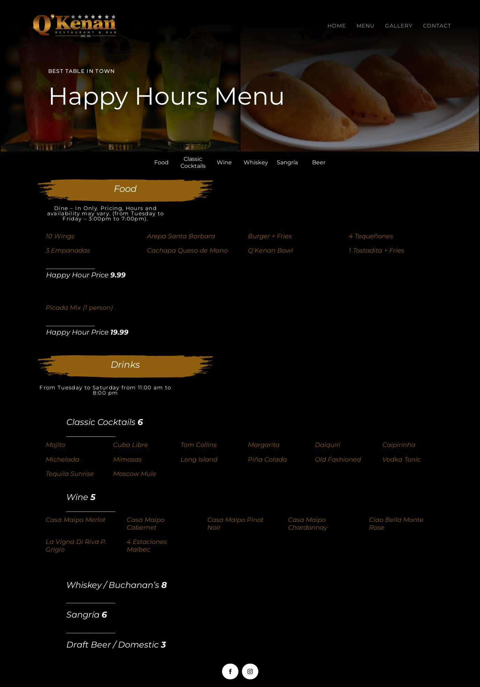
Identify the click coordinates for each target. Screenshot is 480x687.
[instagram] (250, 671)
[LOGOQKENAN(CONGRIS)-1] (75, 17)
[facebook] (230, 671)
